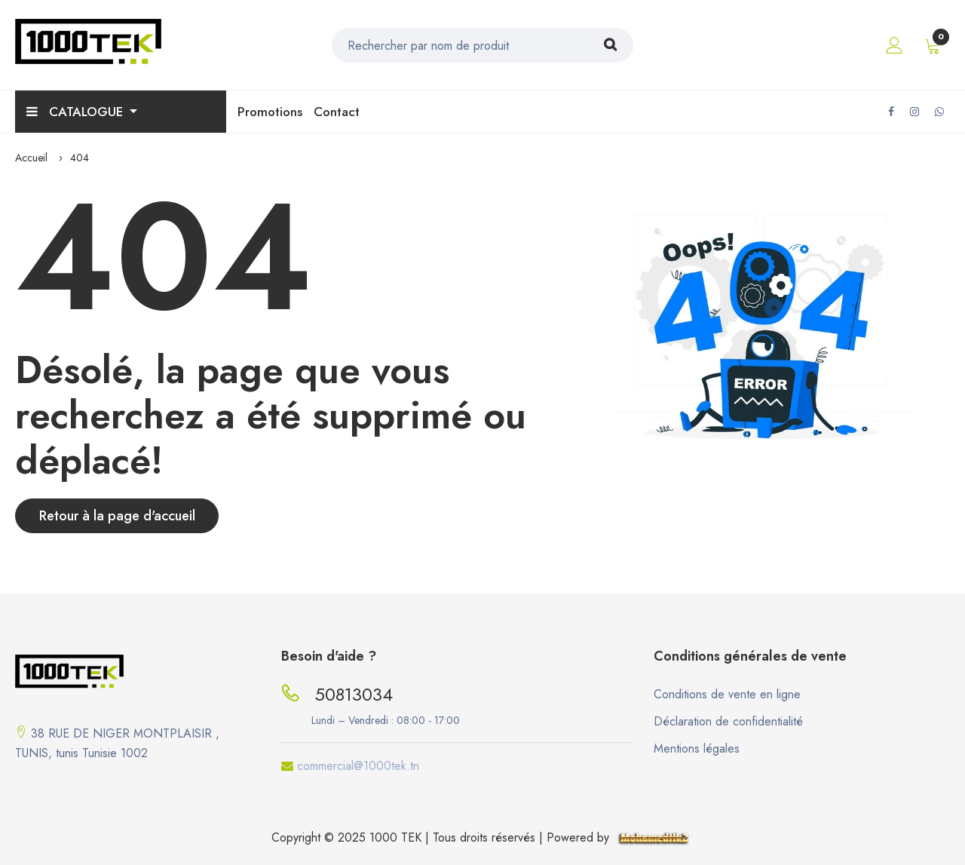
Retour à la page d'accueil (117, 516)
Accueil (31, 157)
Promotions (269, 112)
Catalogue (76, 112)
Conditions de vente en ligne (727, 694)
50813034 (354, 694)
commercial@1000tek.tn (358, 766)
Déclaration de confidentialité (728, 721)
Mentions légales (697, 748)
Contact (337, 112)
